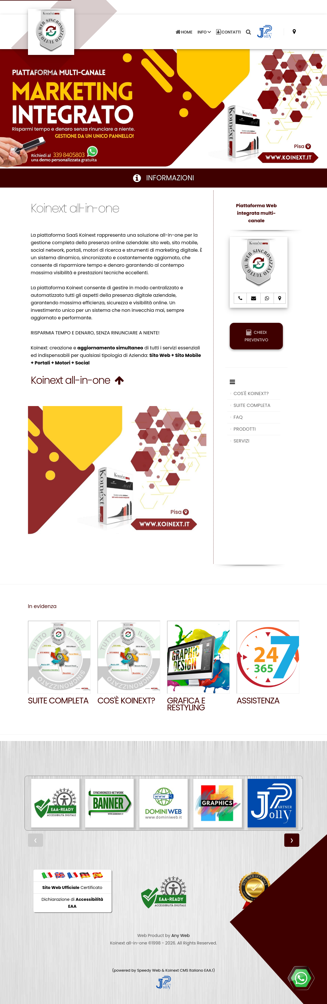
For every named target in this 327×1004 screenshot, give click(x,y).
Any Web (180, 935)
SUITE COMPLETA (251, 405)
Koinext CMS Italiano (184, 970)
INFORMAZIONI (163, 178)
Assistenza (258, 700)
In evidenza (42, 606)
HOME (183, 32)
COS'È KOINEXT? (251, 393)
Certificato (72, 887)
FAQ (237, 417)
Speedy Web (149, 970)
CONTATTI (228, 32)
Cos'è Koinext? (126, 700)
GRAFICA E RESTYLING (186, 704)
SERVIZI (241, 441)
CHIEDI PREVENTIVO (256, 336)
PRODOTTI (244, 429)
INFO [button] (204, 32)
